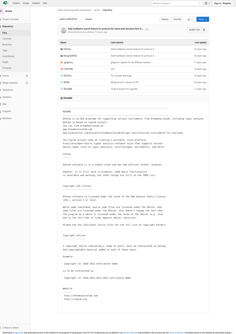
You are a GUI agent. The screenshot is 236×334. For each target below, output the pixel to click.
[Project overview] (17, 19)
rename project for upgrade (126, 89)
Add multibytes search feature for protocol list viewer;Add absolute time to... (108, 28)
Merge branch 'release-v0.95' (127, 82)
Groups (26, 3)
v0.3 (115, 69)
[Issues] (17, 75)
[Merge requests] (17, 82)
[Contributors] (17, 56)
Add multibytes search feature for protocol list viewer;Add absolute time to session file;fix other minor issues (135, 49)
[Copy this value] (205, 29)
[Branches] (17, 45)
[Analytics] (17, 97)
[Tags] (17, 50)
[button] (17, 327)
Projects (16, 3)
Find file (179, 19)
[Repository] (18, 26)
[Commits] (17, 39)
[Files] (17, 33)
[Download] (192, 19)
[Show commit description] (149, 29)
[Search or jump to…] (177, 3)
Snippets (36, 3)
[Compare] (17, 68)
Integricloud (18, 333)
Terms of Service (130, 333)
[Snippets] (17, 111)
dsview (90, 19)
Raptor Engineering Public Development (76, 10)
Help (45, 3)
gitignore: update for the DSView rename (132, 62)
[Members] (17, 118)
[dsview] (17, 11)
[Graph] (17, 62)
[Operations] (17, 90)
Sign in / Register (222, 3)
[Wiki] (17, 104)
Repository (109, 10)
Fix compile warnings (123, 75)
